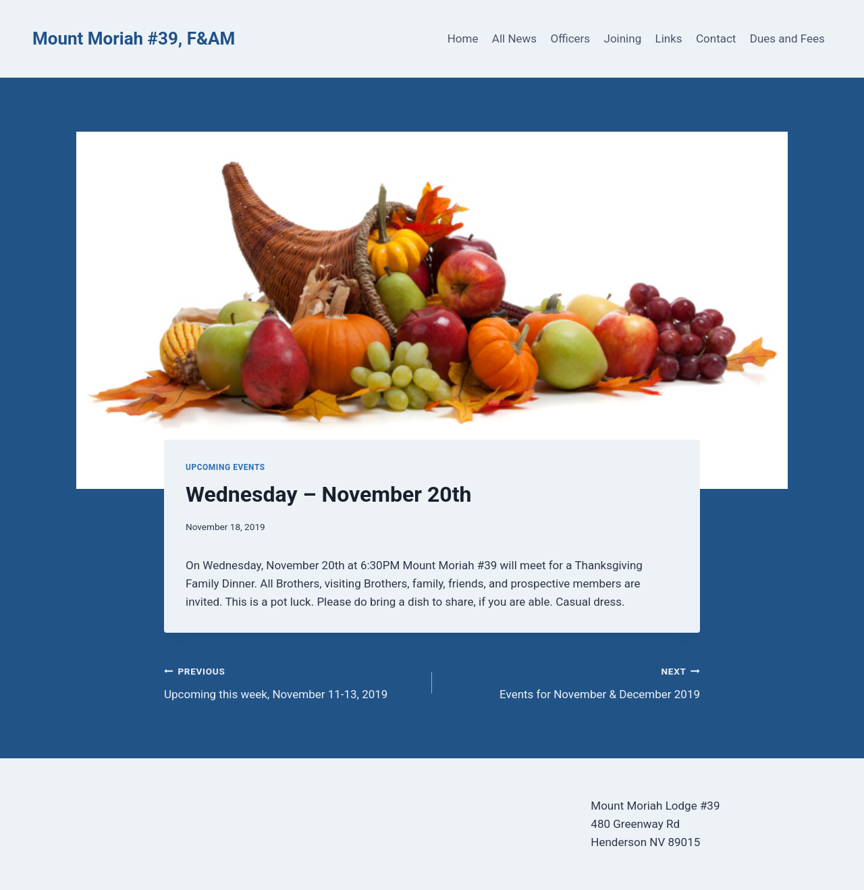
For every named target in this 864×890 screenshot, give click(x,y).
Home (463, 38)
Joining (623, 38)
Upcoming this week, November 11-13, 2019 (292, 682)
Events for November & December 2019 (571, 682)
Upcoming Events (225, 467)
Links (668, 38)
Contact (716, 38)
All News (514, 38)
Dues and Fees (787, 38)
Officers (570, 38)
